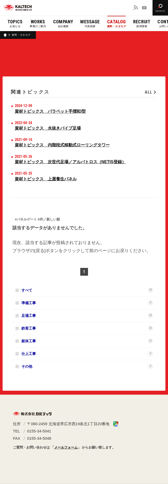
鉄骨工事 (87, 328)
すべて (87, 290)
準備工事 (87, 302)
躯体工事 (87, 341)
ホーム (5, 35)
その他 (87, 366)
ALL (148, 92)
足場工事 (87, 315)
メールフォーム (66, 447)
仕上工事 (87, 353)
